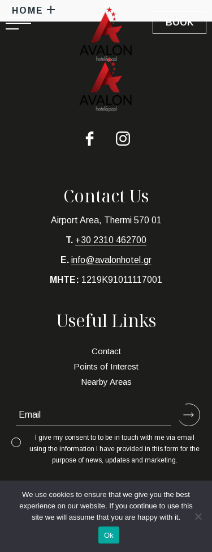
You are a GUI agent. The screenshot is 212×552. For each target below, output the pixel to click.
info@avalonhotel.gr (111, 260)
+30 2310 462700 (110, 240)
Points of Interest (106, 366)
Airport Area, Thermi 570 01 (106, 220)
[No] (198, 516)
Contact (106, 351)
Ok (109, 535)
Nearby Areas (106, 382)
